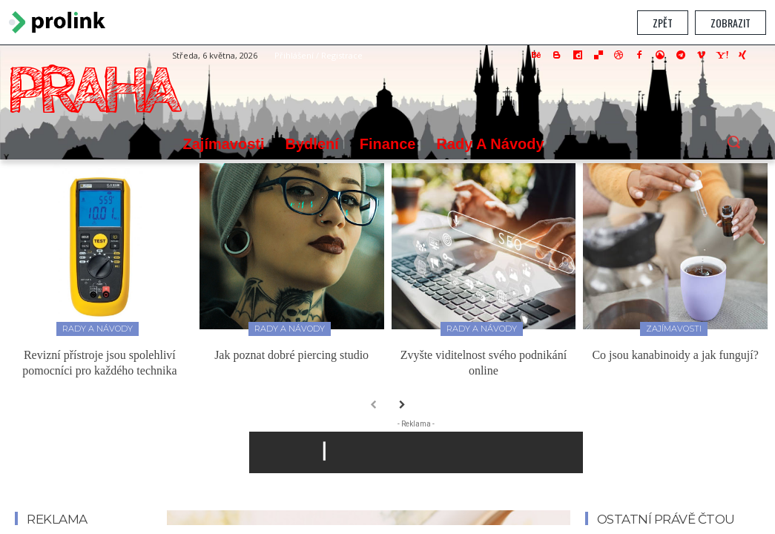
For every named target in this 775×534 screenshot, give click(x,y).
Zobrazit (730, 22)
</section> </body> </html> (387, 285)
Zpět (663, 22)
